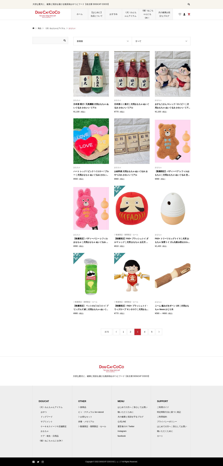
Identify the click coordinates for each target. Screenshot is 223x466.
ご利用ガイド (163, 407)
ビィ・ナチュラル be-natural (91, 412)
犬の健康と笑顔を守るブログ (130, 417)
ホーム (80, 14)
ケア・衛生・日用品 (50, 436)
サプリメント (47, 421)
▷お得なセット (85, 417)
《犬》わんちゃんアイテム (130, 14)
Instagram (122, 431)
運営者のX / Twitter (126, 426)
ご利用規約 (162, 417)
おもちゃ (45, 431)
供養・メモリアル (86, 421)
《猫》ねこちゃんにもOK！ (147, 14)
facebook (122, 436)
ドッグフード (47, 417)
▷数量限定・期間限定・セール (92, 426)
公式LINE (122, 421)
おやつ (44, 412)
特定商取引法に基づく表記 (169, 412)
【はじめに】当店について (97, 14)
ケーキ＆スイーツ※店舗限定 (54, 426)
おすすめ (113, 14)
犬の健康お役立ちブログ (164, 14)
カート (160, 436)
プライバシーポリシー (167, 421)
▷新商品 (82, 407)
